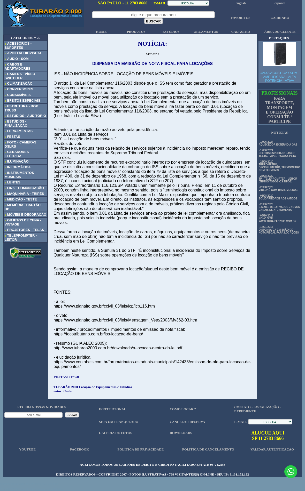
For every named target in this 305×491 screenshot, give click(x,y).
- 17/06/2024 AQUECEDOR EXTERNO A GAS (278, 143)
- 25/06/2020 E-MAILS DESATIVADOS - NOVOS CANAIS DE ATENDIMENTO (279, 207)
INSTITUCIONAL (112, 409)
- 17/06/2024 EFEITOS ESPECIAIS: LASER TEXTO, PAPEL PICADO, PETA (277, 153)
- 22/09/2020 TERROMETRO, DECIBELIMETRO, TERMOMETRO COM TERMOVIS (279, 166)
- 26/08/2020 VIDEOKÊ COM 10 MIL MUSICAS (279, 188)
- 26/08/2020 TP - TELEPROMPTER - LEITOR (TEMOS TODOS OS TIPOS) (278, 178)
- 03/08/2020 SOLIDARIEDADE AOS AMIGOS (278, 197)
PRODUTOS (136, 32)
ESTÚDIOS (171, 32)
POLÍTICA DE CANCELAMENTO (208, 449)
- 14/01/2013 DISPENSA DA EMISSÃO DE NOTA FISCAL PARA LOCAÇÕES (279, 230)
